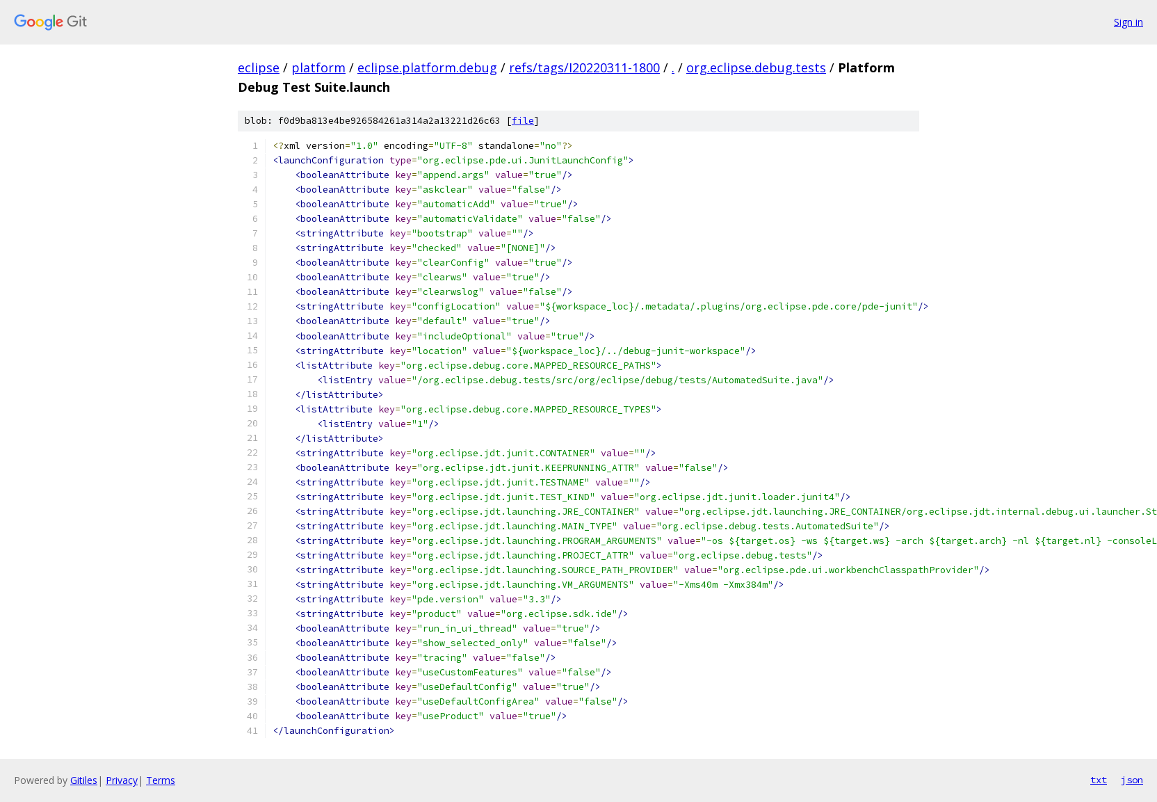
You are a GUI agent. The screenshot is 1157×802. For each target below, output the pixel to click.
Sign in (1128, 22)
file (523, 121)
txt (1098, 779)
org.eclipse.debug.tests (756, 67)
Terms (160, 780)
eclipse (259, 67)
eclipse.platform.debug (427, 67)
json (1132, 779)
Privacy (122, 780)
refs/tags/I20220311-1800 (584, 67)
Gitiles (83, 780)
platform (318, 67)
